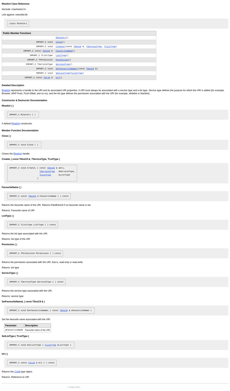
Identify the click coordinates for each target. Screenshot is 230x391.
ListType (61, 55)
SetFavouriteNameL (66, 69)
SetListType (63, 73)
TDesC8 (77, 46)
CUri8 (47, 77)
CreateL (60, 46)
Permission (62, 60)
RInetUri (61, 37)
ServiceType (63, 64)
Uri (58, 77)
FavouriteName (64, 51)
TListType (109, 46)
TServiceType (94, 46)
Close (59, 42)
